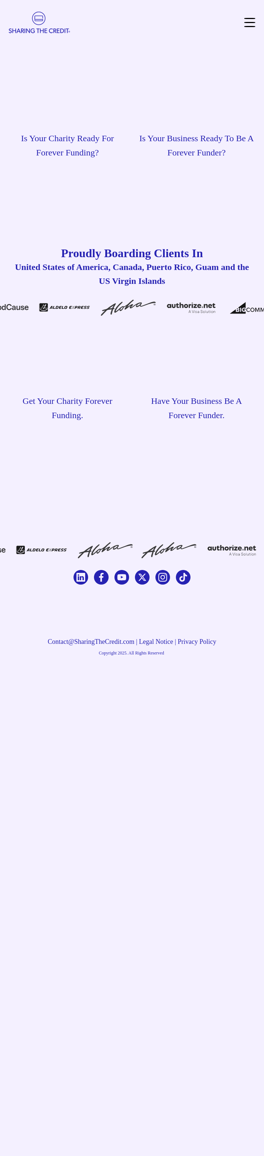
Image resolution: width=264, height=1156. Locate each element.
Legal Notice (156, 641)
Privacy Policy (197, 641)
